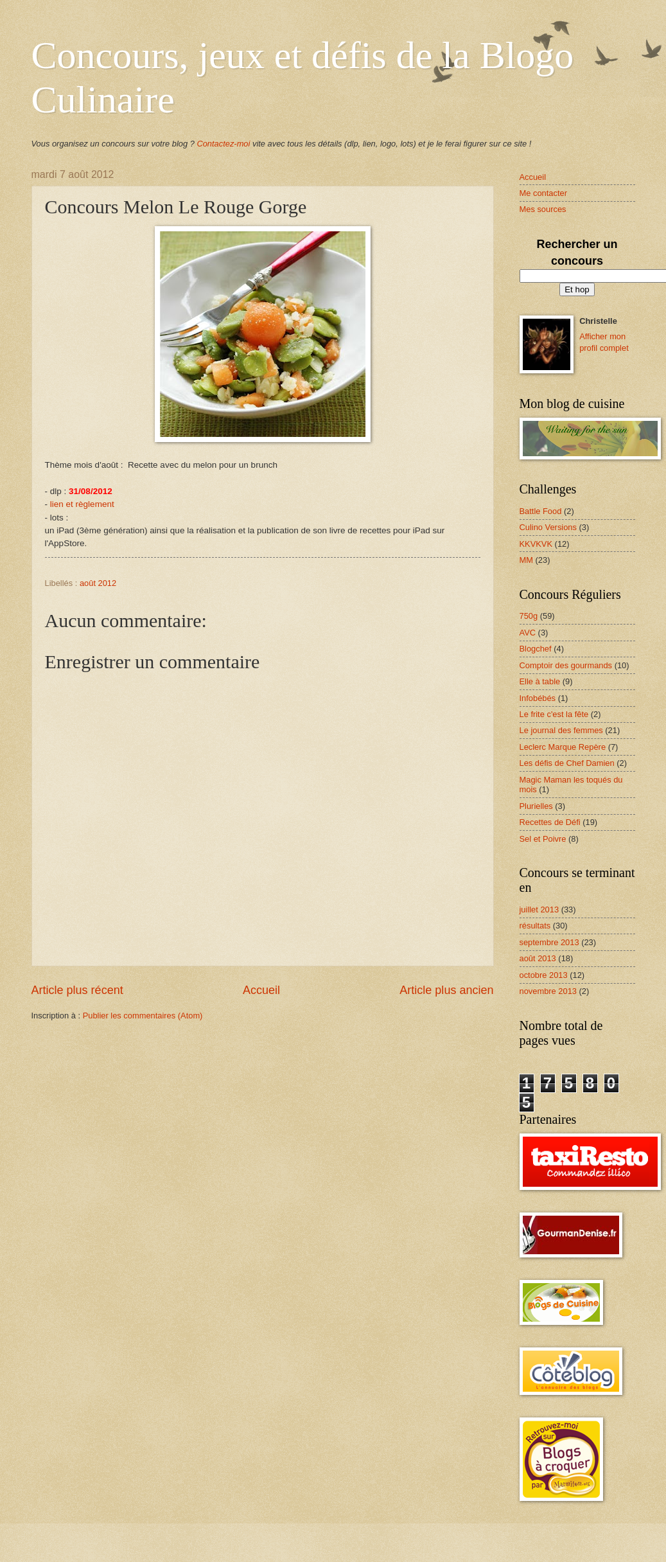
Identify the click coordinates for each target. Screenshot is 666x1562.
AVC (528, 632)
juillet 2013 (539, 909)
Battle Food (541, 511)
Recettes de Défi (550, 822)
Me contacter (543, 193)
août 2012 (98, 583)
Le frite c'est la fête (554, 714)
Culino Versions (548, 527)
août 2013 (538, 958)
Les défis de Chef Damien (567, 763)
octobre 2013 (544, 975)
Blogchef (536, 648)
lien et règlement (82, 504)
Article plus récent (77, 990)
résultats (535, 925)
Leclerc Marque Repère (563, 747)
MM (526, 560)
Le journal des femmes (561, 730)
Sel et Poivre (543, 839)
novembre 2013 (548, 991)
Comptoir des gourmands (566, 665)
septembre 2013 (549, 942)
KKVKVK (536, 544)
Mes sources (543, 209)
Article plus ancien (446, 990)
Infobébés (538, 698)
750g (529, 616)
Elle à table (540, 681)
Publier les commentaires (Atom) (143, 1015)
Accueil (261, 990)
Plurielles (536, 806)
